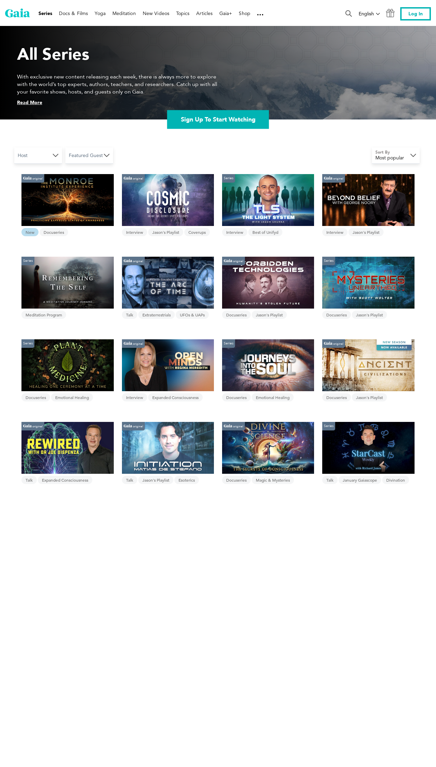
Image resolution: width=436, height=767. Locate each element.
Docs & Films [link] (73, 13)
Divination (395, 480)
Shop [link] (244, 13)
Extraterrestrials (156, 314)
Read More (29, 102)
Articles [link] (204, 13)
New (30, 232)
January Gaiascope (360, 480)
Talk (129, 314)
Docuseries (54, 232)
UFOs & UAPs (192, 314)
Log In (415, 14)
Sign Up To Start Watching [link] (218, 119)
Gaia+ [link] (225, 13)
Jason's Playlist (165, 232)
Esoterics (186, 480)
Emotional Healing (72, 397)
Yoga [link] (100, 13)
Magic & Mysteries (273, 480)
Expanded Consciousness (175, 397)
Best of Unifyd (265, 232)
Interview (134, 232)
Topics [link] (182, 13)
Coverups (197, 232)
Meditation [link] (124, 13)
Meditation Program (44, 314)
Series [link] (45, 13)
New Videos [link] (156, 13)
